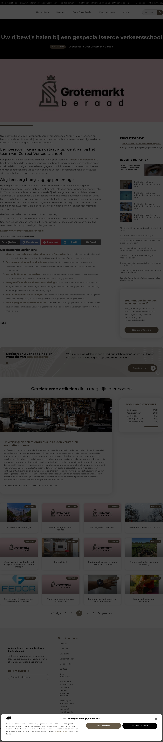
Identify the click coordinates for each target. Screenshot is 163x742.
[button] (156, 718)
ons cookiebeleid (62, 731)
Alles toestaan (103, 726)
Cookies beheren (140, 726)
